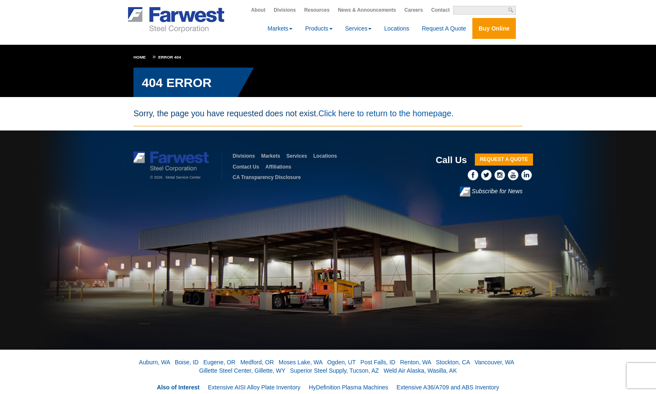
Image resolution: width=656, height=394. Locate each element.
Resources (317, 10)
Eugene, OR (219, 362)
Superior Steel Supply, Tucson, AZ (334, 370)
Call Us (451, 160)
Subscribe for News (491, 192)
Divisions (285, 10)
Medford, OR (257, 362)
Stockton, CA (453, 362)
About (258, 10)
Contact (440, 10)
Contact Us (246, 167)
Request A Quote (444, 28)
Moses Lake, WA (301, 362)
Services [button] (358, 28)
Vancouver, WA (494, 362)
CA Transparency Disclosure (267, 177)
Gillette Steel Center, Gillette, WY (242, 370)
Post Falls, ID (378, 362)
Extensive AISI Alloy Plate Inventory (254, 387)
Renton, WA (415, 362)
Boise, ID (187, 362)
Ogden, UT (341, 362)
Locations (396, 28)
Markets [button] (280, 28)
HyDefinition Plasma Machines (348, 387)
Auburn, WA (154, 362)
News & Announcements (367, 10)
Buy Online (494, 28)
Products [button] (318, 28)
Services (297, 156)
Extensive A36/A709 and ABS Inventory (448, 387)
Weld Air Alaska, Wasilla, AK (420, 370)
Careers (414, 10)
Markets (270, 156)
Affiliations (278, 167)
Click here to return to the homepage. (386, 113)
